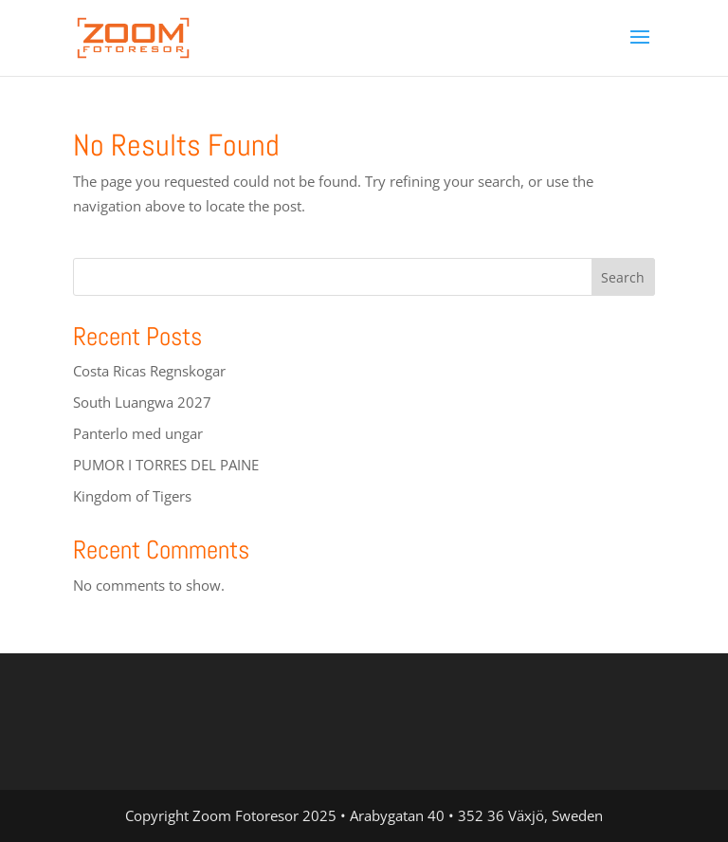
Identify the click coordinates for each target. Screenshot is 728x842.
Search (623, 277)
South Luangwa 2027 (142, 402)
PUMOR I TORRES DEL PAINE (166, 464)
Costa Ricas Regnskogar (149, 370)
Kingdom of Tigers (132, 495)
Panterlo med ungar (138, 433)
